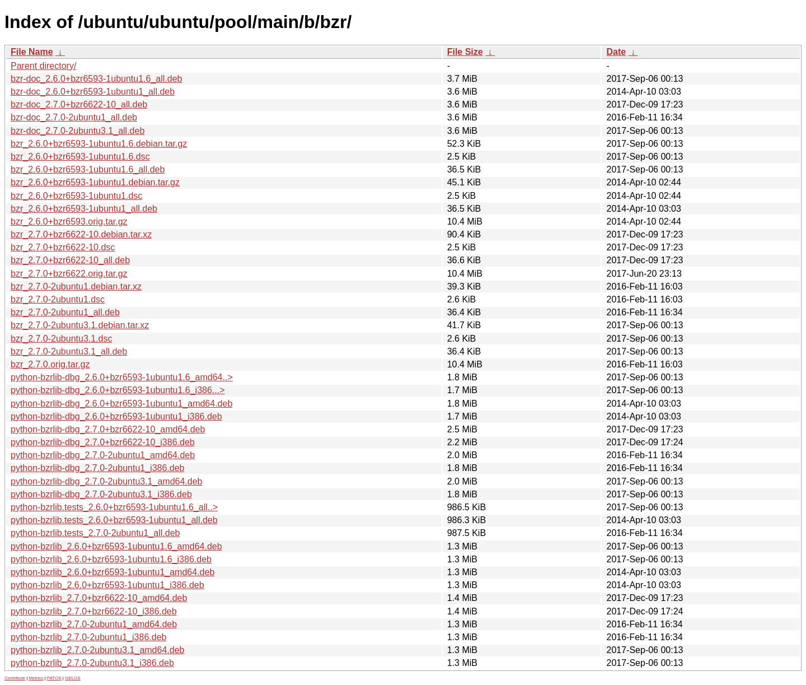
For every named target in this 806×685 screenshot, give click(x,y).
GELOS (73, 678)
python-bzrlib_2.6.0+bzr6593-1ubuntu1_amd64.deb (112, 572)
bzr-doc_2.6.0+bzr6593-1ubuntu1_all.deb (93, 91)
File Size (465, 52)
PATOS (54, 678)
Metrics (36, 678)
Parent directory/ (43, 66)
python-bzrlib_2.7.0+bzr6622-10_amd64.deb (99, 598)
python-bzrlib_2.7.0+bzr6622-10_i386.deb (94, 611)
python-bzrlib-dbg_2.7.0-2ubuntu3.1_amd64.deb (106, 481)
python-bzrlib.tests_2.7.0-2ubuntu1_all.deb (95, 533)
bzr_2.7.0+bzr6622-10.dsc (63, 247)
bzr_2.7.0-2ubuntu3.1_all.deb (69, 351)
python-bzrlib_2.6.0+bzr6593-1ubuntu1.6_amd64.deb (116, 546)
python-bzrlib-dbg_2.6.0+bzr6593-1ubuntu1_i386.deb (116, 416)
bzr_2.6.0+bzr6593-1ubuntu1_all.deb (84, 208)
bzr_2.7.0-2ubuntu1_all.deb (65, 312)
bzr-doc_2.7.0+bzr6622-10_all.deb (79, 104)
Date (616, 52)
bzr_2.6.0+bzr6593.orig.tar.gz (69, 221)
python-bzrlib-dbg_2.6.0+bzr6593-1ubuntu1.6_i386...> (118, 390)
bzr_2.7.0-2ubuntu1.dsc (58, 299)
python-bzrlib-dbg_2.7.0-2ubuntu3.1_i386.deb (101, 494)
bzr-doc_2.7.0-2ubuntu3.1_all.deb (77, 131)
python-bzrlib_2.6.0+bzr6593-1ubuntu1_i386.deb (107, 585)
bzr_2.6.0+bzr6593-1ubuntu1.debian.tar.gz (95, 182)
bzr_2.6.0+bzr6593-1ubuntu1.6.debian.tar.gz (99, 143)
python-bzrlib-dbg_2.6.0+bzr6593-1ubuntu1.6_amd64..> (122, 377)
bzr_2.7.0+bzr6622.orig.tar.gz (69, 273)
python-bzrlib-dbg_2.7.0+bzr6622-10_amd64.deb (108, 429)
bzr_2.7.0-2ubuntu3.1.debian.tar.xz (80, 325)
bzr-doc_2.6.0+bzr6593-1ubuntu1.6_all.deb (96, 78)
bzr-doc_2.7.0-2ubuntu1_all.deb (74, 117)
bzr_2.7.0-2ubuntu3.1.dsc (61, 338)
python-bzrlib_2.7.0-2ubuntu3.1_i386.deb (92, 663)
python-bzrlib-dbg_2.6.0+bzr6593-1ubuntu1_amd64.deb (121, 403)
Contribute (14, 678)
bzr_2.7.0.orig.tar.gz (50, 364)
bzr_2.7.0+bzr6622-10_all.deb (70, 260)
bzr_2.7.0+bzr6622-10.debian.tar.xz (81, 234)
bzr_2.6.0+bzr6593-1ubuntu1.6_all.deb (88, 169)
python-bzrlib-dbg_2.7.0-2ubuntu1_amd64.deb (103, 455)
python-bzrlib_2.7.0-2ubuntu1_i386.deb (88, 637)
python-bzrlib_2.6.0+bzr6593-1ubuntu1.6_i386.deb (111, 559)
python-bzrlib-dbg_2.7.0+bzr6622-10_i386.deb (103, 442)
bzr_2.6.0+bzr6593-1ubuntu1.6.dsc (80, 156)
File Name (32, 52)
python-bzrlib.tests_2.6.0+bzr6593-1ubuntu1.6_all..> (114, 507)
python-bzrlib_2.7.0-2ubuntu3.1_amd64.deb (97, 650)
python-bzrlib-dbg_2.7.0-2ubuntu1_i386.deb (97, 468)
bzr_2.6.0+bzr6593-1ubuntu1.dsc (76, 196)
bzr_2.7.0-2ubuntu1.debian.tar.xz (76, 286)
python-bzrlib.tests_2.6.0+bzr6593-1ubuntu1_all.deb (114, 520)
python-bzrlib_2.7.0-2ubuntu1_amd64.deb (94, 624)
